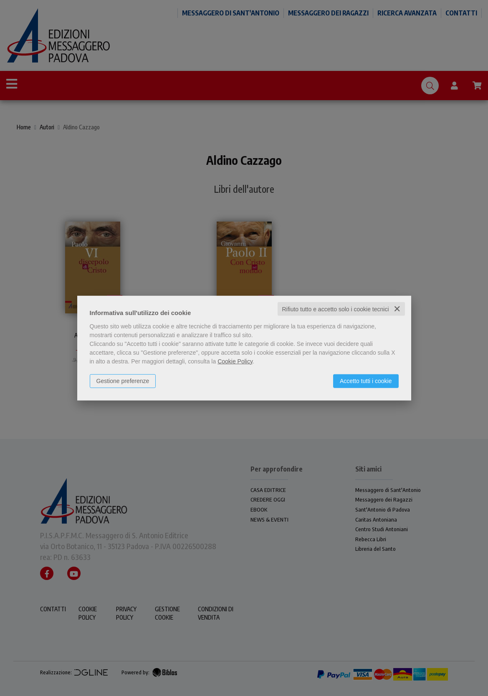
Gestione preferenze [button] (122, 380)
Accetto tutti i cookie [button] (366, 380)
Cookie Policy (235, 361)
